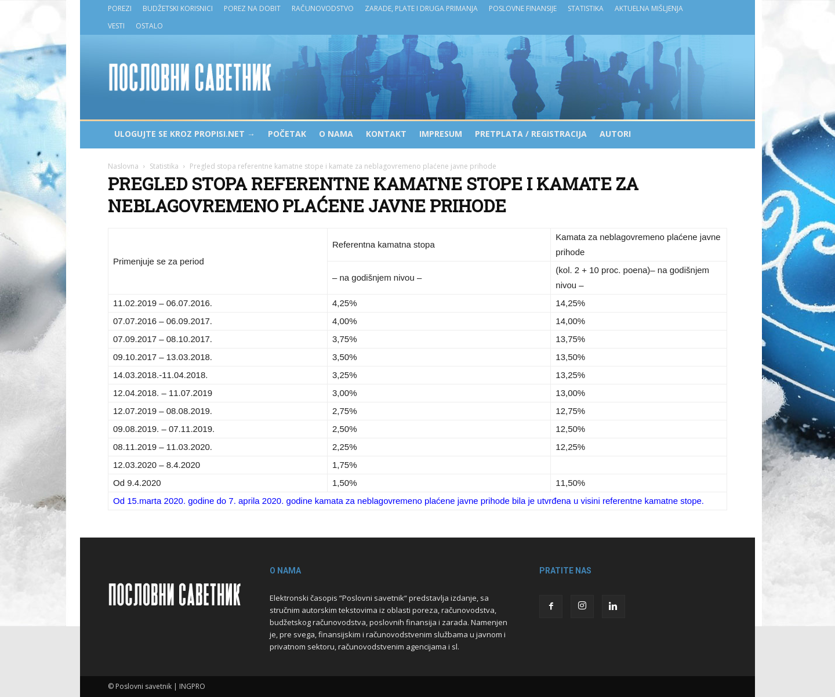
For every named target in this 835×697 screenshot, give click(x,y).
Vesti (116, 26)
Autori (615, 133)
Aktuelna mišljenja (649, 8)
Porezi (120, 8)
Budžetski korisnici (178, 8)
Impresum (440, 133)
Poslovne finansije (523, 8)
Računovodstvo (323, 8)
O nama (336, 133)
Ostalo (149, 26)
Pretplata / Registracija (531, 133)
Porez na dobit (252, 8)
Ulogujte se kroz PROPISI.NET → (184, 133)
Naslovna (123, 166)
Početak (287, 133)
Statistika (586, 8)
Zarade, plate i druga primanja (421, 8)
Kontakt (386, 133)
